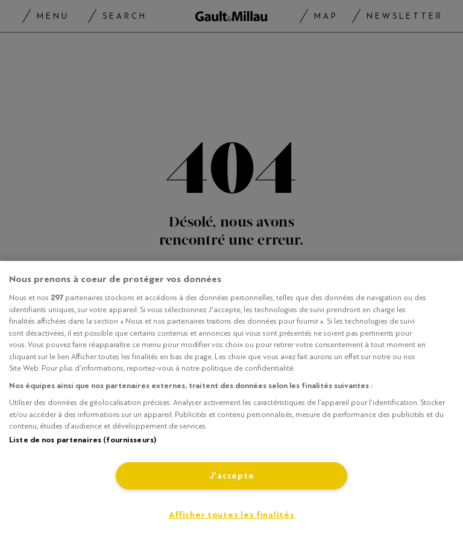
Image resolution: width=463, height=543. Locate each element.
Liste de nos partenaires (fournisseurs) (82, 440)
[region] (231, 402)
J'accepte (231, 476)
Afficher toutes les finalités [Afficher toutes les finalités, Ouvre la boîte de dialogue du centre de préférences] (232, 515)
